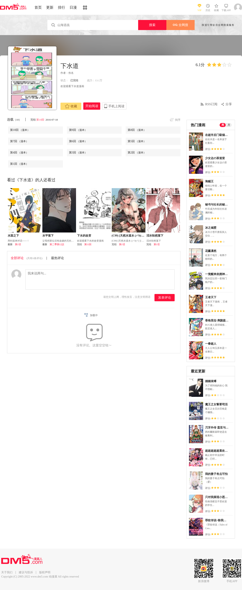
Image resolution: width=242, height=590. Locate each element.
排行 (61, 7)
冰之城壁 (210, 227)
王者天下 (210, 297)
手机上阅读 (116, 106)
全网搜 (180, 25)
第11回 (88, 244)
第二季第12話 (57, 244)
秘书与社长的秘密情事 (219, 204)
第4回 (19, 152)
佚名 (71, 72)
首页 (38, 7)
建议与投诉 (26, 572)
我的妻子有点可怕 (216, 473)
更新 (49, 7)
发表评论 (164, 297)
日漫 (73, 7)
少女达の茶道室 (215, 158)
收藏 (71, 106)
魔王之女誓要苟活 (216, 404)
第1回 (19, 163)
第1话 (18, 244)
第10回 (40, 119)
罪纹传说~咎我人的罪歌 (220, 520)
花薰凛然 (210, 250)
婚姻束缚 (210, 381)
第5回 (137, 141)
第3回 (78, 152)
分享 (228, 104)
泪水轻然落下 (154, 235)
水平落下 (48, 235)
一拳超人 (210, 343)
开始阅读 (91, 106)
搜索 (152, 25)
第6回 (78, 141)
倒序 (177, 119)
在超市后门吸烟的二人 (219, 135)
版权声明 (44, 572)
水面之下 (13, 235)
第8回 (137, 129)
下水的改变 (84, 235)
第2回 (137, 152)
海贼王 (209, 181)
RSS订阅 (211, 104)
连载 (14, 119)
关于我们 (7, 572)
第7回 (19, 141)
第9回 (78, 129)
